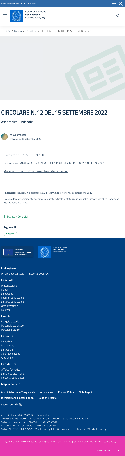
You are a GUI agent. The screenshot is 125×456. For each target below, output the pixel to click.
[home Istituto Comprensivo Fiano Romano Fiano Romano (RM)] (28, 16)
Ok (118, 451)
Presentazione (9, 286)
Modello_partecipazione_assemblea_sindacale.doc (36, 171)
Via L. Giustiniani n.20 (11, 415)
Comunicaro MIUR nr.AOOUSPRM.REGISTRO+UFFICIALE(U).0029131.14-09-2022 (54, 163)
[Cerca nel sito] (118, 16)
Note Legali (85, 392)
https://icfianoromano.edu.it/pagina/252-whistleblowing (78, 429)
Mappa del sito (10, 384)
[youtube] (16, 404)
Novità (18, 31)
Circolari (10, 233)
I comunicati (7, 345)
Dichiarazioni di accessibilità (17, 398)
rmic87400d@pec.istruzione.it (73, 418)
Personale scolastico (12, 325)
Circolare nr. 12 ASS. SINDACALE (24, 155)
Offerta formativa (10, 369)
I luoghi (5, 290)
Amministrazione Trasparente (18, 392)
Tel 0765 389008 (10, 418)
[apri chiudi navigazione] (5, 16)
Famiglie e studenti (11, 321)
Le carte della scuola (12, 302)
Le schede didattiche (12, 374)
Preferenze (104, 451)
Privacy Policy (66, 392)
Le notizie (31, 31)
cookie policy (110, 441)
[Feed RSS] (20, 404)
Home (7, 31)
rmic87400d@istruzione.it (38, 418)
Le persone (7, 294)
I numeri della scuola (12, 298)
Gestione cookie (48, 398)
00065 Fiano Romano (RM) (37, 415)
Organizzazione (9, 306)
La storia (6, 310)
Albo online (7, 358)
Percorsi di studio (10, 330)
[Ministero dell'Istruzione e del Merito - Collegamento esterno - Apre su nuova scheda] (19, 3)
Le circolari (7, 350)
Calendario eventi (10, 354)
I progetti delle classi (12, 378)
